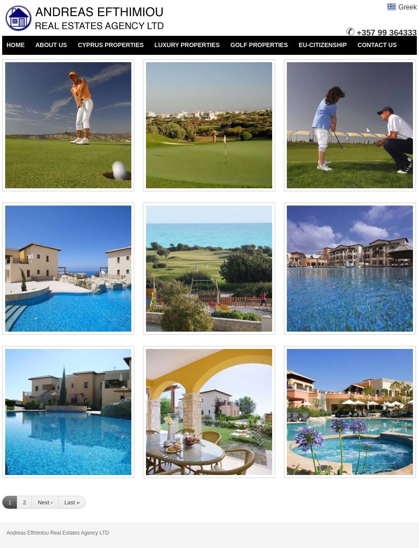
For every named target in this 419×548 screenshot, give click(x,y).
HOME (15, 44)
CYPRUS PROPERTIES (110, 44)
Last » (71, 502)
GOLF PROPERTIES (259, 44)
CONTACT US (377, 44)
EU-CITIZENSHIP (323, 44)
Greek (402, 7)
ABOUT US (51, 44)
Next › (45, 502)
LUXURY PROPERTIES (187, 44)
